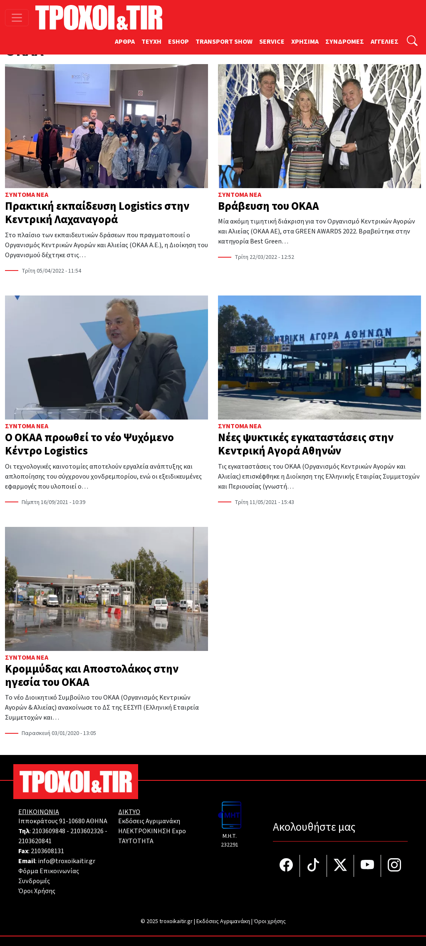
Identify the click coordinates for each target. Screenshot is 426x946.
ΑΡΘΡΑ (125, 41)
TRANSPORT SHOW (224, 41)
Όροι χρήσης (270, 921)
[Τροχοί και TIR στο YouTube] (367, 866)
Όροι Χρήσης (36, 891)
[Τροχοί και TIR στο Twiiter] (340, 866)
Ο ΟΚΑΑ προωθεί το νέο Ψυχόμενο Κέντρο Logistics (89, 444)
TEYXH (151, 41)
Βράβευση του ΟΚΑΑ (268, 206)
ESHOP (178, 41)
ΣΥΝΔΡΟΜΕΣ (344, 41)
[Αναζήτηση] (412, 42)
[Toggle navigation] (17, 17)
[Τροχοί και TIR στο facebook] (286, 866)
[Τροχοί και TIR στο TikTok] (313, 866)
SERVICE (272, 41)
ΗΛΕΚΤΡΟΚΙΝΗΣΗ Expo (152, 831)
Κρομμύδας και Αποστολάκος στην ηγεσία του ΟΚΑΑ (91, 675)
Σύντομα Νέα (26, 194)
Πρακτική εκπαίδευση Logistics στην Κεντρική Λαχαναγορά (97, 213)
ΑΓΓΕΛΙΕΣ (385, 41)
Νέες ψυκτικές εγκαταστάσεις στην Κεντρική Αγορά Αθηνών (306, 444)
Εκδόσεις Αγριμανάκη (149, 821)
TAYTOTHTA (136, 841)
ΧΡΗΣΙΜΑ (305, 41)
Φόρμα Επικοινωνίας (48, 871)
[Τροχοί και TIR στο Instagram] (394, 866)
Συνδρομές (34, 881)
